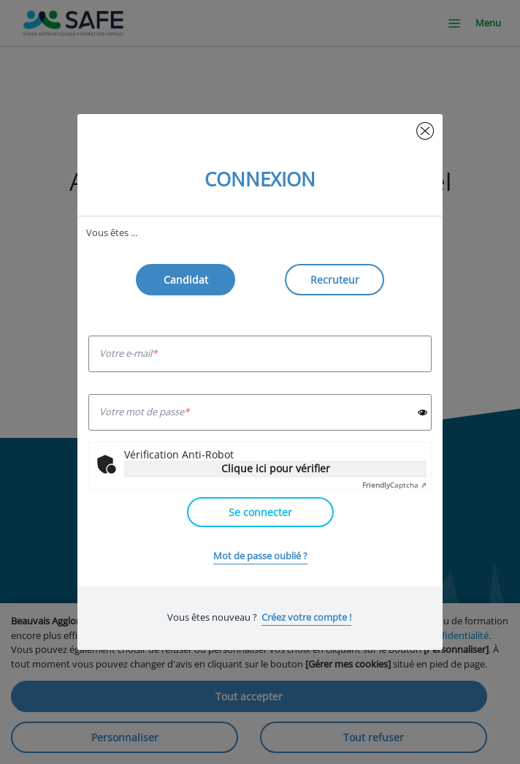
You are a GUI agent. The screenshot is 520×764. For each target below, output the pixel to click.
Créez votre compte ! (306, 617)
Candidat (186, 280)
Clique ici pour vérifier (275, 468)
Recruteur (334, 280)
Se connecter (260, 512)
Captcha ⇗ (394, 485)
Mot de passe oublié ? (260, 555)
